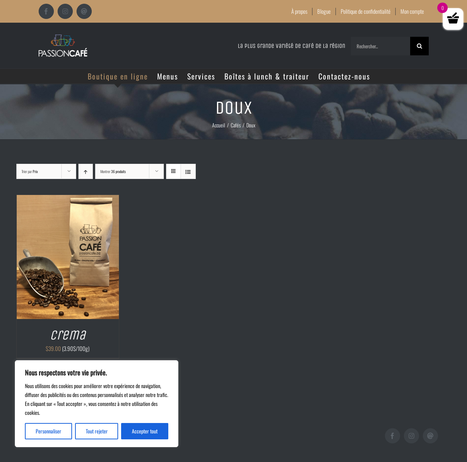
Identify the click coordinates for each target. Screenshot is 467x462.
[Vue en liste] (188, 171)
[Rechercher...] (380, 46)
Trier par (30, 171)
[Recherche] (419, 46)
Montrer (113, 171)
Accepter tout (145, 431)
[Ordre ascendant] (85, 171)
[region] (96, 403)
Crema (67, 335)
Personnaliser (48, 431)
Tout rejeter (97, 431)
